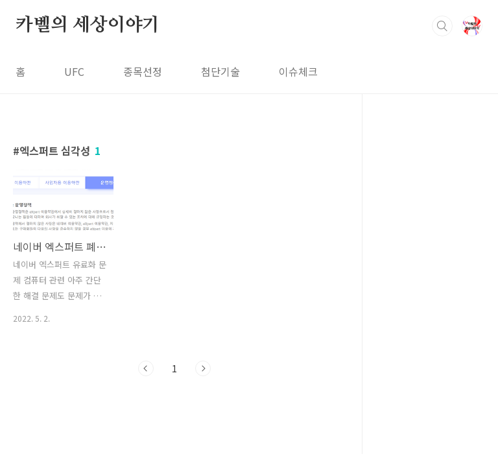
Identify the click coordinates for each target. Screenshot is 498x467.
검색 (442, 26)
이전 (146, 368)
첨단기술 (220, 71)
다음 (203, 368)
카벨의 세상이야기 (88, 25)
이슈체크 (298, 71)
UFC (74, 71)
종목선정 (142, 71)
